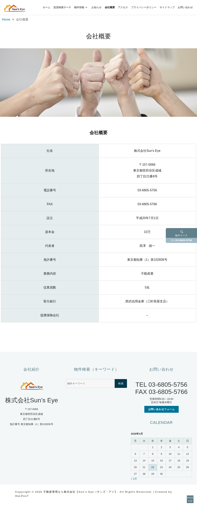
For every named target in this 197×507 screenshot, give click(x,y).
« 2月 (134, 478)
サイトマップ (167, 7)
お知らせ (96, 7)
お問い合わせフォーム (161, 409)
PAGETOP (185, 495)
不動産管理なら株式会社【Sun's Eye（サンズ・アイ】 (80, 491)
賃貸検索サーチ (62, 7)
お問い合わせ (185, 7)
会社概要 (110, 7)
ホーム (46, 7)
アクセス (123, 7)
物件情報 (79, 7)
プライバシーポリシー (143, 7)
